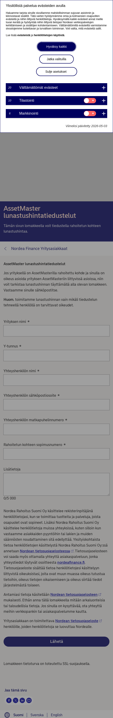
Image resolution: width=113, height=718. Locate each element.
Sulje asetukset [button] (56, 71)
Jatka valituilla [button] (56, 59)
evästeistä (23, 35)
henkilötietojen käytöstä (49, 35)
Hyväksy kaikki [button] (56, 46)
